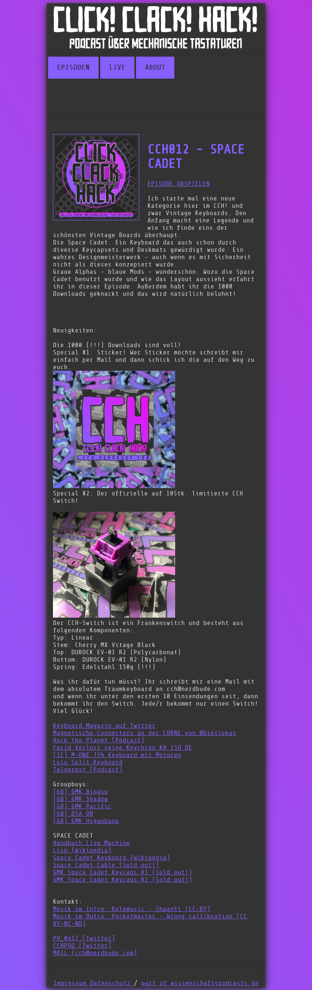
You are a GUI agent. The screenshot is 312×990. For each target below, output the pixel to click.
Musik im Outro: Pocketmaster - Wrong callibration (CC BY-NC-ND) (150, 920)
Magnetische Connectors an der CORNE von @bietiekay (144, 733)
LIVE (117, 68)
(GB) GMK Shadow (80, 799)
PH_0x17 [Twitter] (84, 938)
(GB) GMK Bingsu (80, 791)
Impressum (71, 983)
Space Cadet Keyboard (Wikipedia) (111, 857)
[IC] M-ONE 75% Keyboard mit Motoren (117, 755)
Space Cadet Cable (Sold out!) (106, 865)
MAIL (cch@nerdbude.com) (95, 953)
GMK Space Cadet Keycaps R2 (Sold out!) (122, 879)
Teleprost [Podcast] (88, 769)
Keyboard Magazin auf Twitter (104, 725)
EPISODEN (73, 68)
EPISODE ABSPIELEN (178, 183)
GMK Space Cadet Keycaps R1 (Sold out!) (122, 872)
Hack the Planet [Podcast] (99, 740)
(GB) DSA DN (73, 813)
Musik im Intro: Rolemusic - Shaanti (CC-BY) (132, 909)
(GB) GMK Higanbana (86, 821)
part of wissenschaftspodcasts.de (200, 983)
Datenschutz (112, 983)
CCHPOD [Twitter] (82, 945)
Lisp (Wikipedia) (82, 850)
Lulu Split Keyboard (88, 762)
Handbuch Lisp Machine (91, 843)
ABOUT (155, 68)
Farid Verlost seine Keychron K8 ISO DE (122, 747)
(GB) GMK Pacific (82, 806)
